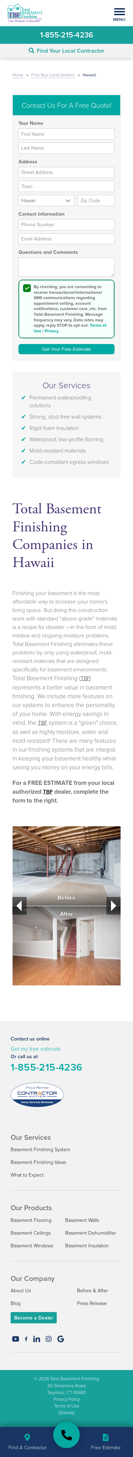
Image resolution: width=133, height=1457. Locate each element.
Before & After (92, 1290)
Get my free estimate (36, 1049)
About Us (21, 1290)
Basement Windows (32, 1245)
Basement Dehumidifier (90, 1232)
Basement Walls (82, 1220)
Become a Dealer (33, 1317)
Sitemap (66, 1412)
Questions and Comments (48, 252)
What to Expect (27, 1174)
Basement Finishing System (40, 1149)
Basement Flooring (31, 1220)
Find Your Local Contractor (66, 51)
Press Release (92, 1303)
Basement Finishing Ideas (38, 1162)
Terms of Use (66, 1406)
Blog (16, 1303)
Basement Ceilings (31, 1232)
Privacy (52, 331)
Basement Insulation (87, 1245)
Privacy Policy (67, 1399)
